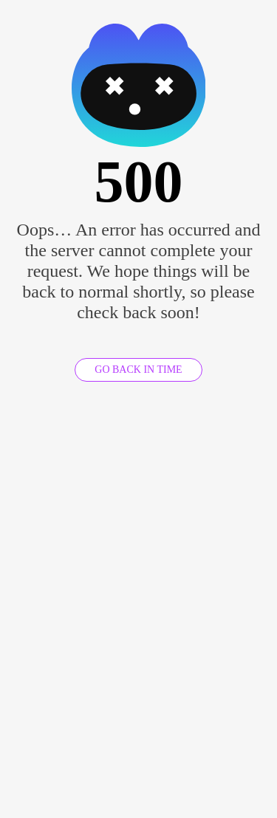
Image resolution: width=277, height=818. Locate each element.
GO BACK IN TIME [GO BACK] (138, 369)
